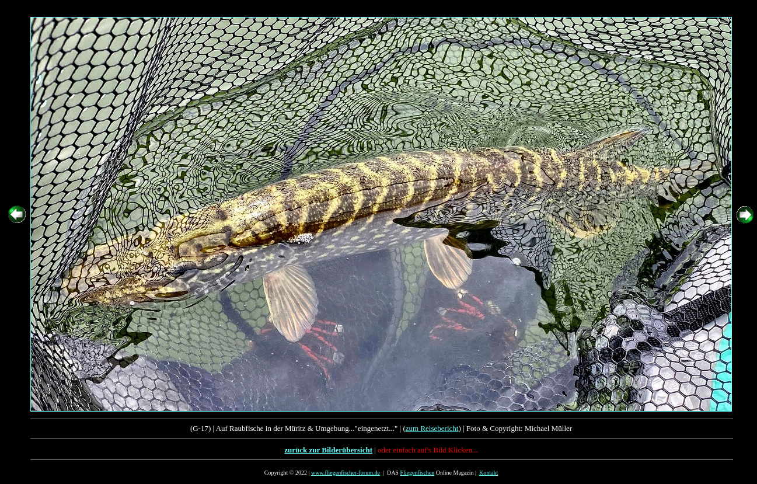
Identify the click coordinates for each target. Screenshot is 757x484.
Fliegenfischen (417, 472)
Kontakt (488, 472)
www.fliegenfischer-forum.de (345, 472)
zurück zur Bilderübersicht (328, 449)
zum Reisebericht (432, 428)
